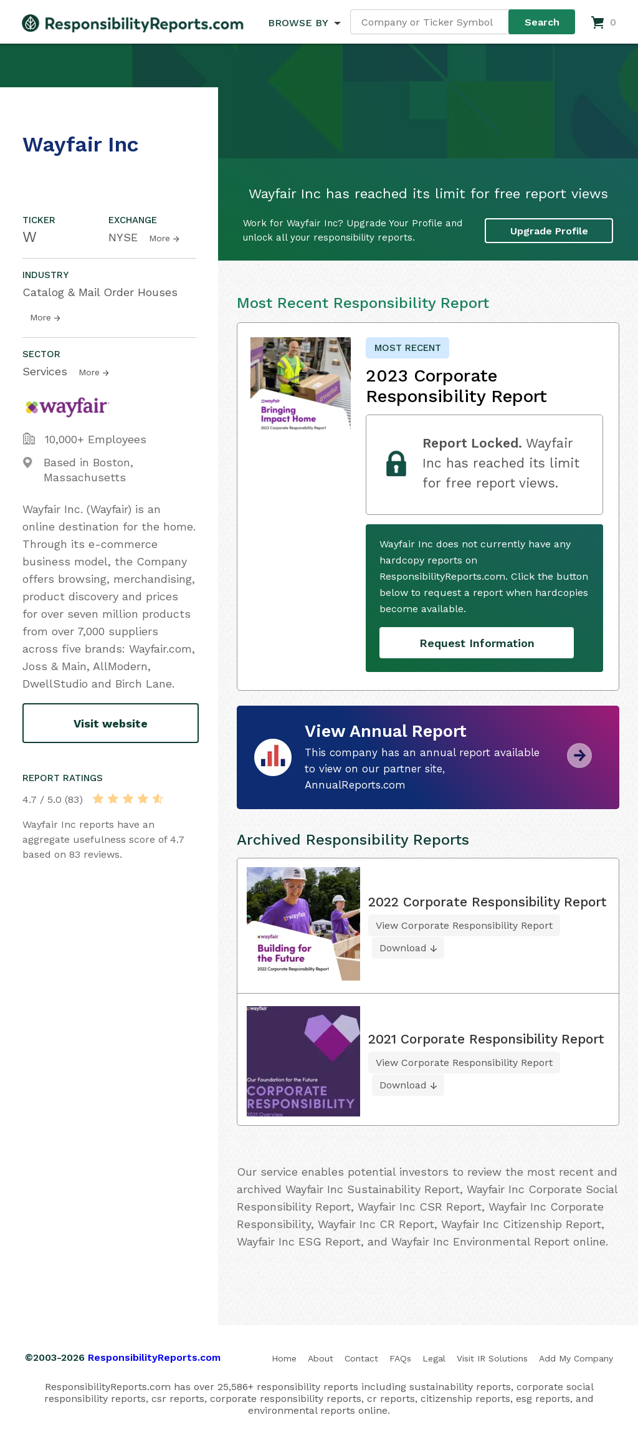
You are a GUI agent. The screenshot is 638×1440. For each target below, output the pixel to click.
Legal (433, 1358)
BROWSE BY (298, 23)
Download (403, 948)
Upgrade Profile (549, 231)
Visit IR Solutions (492, 1358)
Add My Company (576, 1358)
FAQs (400, 1358)
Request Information (477, 643)
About (320, 1358)
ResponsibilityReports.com (154, 1357)
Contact (361, 1358)
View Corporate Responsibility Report (464, 925)
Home (284, 1358)
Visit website (111, 723)
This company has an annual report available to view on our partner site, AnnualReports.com (422, 768)
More (159, 238)
